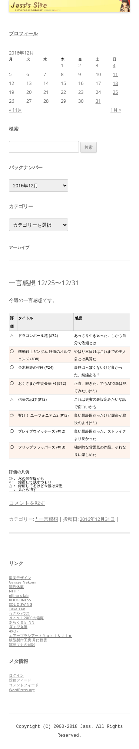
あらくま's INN (21, 622)
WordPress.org (21, 689)
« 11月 (15, 109)
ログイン (16, 675)
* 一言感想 (46, 519)
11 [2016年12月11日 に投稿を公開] (115, 74)
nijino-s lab (19, 595)
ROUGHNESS (20, 599)
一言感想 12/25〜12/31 (44, 282)
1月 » (115, 109)
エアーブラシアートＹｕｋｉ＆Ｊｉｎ (40, 635)
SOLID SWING (20, 604)
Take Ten (17, 608)
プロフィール (23, 33)
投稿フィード (20, 680)
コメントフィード (24, 684)
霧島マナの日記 (22, 644)
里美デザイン (20, 577)
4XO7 (14, 631)
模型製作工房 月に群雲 (28, 640)
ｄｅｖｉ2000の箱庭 (26, 617)
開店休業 (16, 586)
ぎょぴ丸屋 (18, 626)
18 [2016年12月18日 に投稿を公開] (115, 83)
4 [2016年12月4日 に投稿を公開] (114, 65)
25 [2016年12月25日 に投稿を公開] (115, 92)
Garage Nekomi (22, 582)
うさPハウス (19, 613)
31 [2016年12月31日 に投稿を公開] (98, 101)
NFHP (14, 591)
